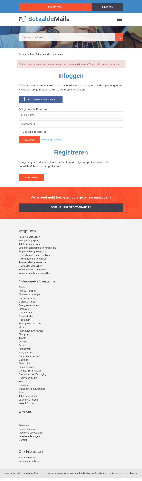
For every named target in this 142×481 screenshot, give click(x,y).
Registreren (31, 177)
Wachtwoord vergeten (51, 139)
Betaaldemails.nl (12, 473)
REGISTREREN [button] (54, 7)
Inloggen (29, 140)
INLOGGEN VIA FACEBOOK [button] (40, 99)
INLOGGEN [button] (107, 7)
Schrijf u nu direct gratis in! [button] (70, 207)
